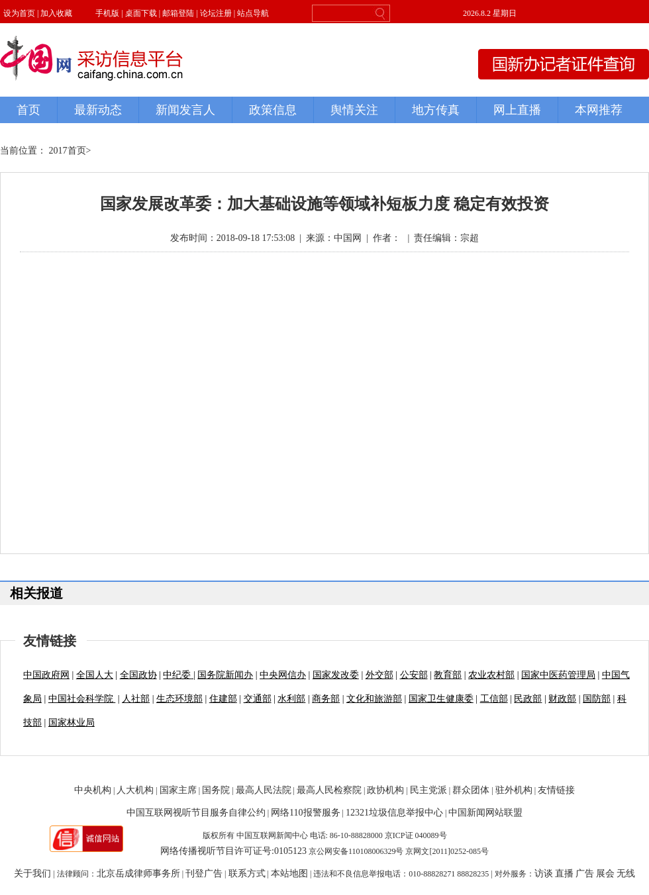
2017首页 (67, 151)
